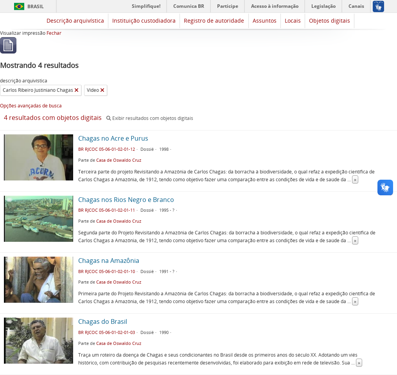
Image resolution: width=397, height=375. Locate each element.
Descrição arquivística (75, 20)
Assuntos (265, 20)
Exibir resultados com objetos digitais (149, 118)
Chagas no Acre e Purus (113, 138)
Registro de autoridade (214, 20)
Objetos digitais (329, 20)
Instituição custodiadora (144, 20)
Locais (293, 20)
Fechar (54, 33)
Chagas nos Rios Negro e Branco (126, 199)
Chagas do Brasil (102, 321)
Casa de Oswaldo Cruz (118, 160)
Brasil (35, 6)
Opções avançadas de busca (31, 105)
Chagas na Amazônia (108, 260)
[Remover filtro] (76, 90)
